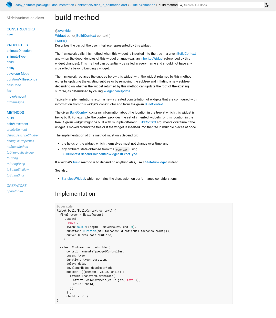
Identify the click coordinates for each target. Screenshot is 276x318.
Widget (60, 35)
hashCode (14, 85)
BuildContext (86, 35)
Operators (17, 185)
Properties (17, 45)
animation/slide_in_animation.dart (102, 5)
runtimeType (15, 102)
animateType (16, 56)
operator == (15, 191)
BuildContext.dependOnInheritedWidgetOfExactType (99, 154)
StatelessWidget (73, 179)
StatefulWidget (156, 162)
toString (12, 158)
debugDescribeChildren (23, 135)
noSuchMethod (17, 147)
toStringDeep (16, 164)
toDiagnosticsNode (20, 152)
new (10, 35)
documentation (63, 5)
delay (10, 68)
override (64, 31)
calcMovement (17, 124)
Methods (15, 112)
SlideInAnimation (143, 5)
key (9, 91)
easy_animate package (32, 5)
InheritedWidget (152, 58)
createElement (17, 130)
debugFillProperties (20, 141)
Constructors (21, 29)
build (76, 162)
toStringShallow (18, 170)
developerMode (18, 74)
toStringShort (16, 175)
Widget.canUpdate (116, 91)
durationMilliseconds (22, 79)
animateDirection (19, 51)
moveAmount (16, 96)
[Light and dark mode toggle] (266, 5)
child (10, 62)
